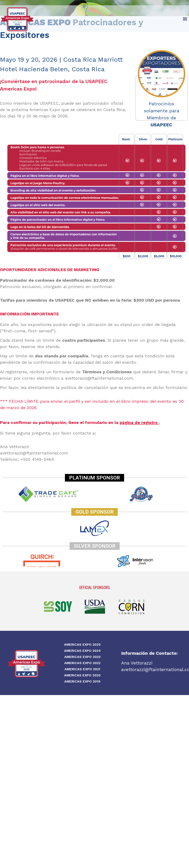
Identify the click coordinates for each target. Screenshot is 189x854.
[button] (185, 18)
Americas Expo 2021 (82, 669)
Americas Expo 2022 (82, 663)
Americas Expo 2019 (82, 681)
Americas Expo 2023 (82, 657)
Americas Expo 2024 (82, 651)
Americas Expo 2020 (82, 675)
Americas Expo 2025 (82, 644)
